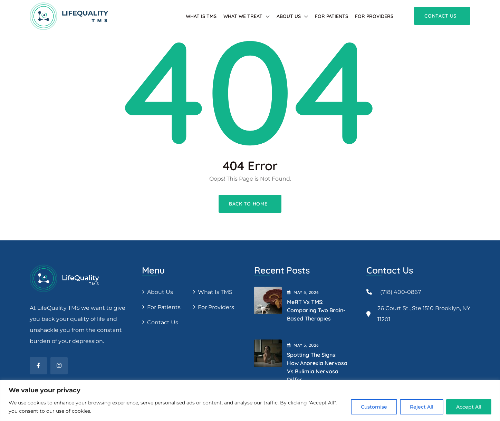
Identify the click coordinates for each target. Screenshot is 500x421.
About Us (289, 16)
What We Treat (242, 16)
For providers (374, 16)
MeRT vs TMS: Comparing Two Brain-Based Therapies (316, 310)
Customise (374, 407)
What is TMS (201, 16)
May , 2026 (303, 292)
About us (160, 292)
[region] (250, 400)
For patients (331, 16)
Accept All (468, 407)
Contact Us (162, 322)
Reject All (421, 407)
